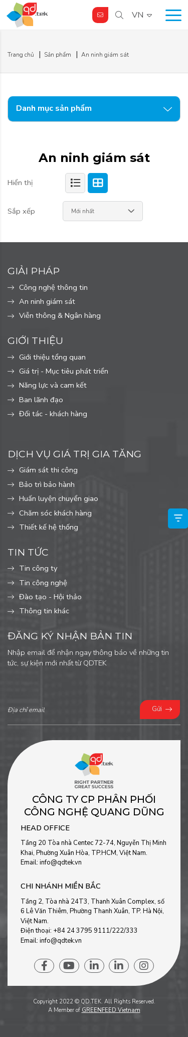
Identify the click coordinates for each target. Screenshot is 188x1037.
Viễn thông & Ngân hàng (60, 315)
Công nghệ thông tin (53, 287)
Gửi (157, 709)
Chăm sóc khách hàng (55, 513)
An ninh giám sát (47, 301)
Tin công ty (38, 568)
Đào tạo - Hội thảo (50, 597)
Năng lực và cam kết (53, 385)
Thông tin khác (44, 611)
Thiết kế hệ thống (48, 527)
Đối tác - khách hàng (53, 414)
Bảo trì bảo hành (47, 484)
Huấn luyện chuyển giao (58, 498)
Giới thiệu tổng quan (52, 357)
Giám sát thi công (48, 470)
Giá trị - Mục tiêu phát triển (63, 371)
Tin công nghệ (43, 583)
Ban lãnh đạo (41, 400)
